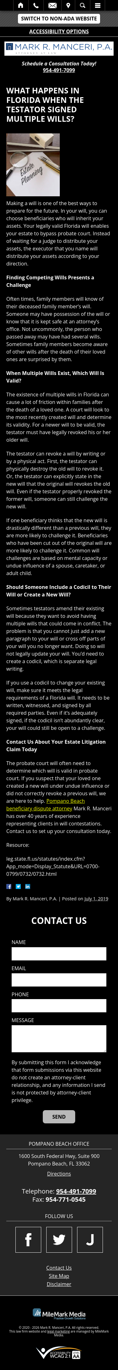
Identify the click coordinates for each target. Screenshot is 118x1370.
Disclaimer (59, 1284)
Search (82, 5)
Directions (59, 1174)
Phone (20, 994)
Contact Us (59, 1267)
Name (19, 942)
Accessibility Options (59, 31)
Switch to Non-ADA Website (59, 18)
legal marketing (58, 1331)
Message (23, 1020)
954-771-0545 (66, 1199)
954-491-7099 (59, 70)
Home (21, 5)
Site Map (59, 1275)
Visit (68, 5)
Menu (97, 5)
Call (36, 5)
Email (52, 5)
